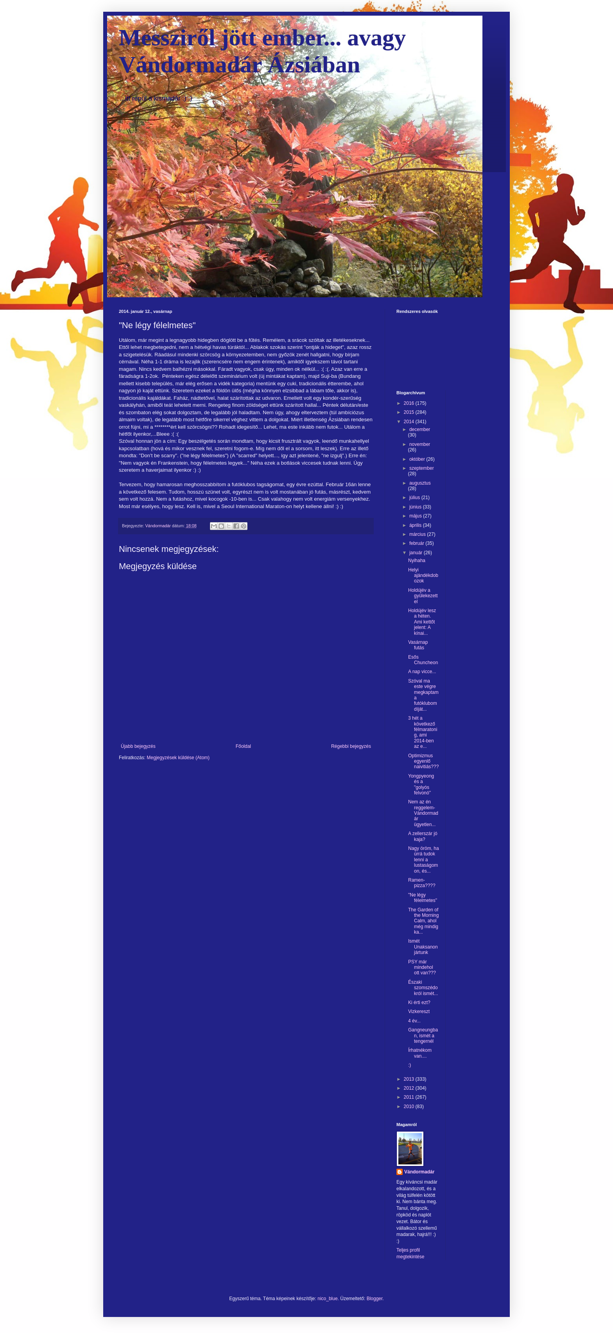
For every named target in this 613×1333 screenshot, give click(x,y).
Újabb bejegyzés (138, 746)
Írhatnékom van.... (420, 1052)
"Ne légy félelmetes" (422, 897)
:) (409, 1065)
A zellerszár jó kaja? (422, 836)
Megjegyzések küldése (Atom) (178, 757)
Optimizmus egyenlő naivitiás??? (423, 761)
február (417, 543)
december (419, 429)
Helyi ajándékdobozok (423, 575)
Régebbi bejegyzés (351, 746)
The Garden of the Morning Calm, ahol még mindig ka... (423, 921)
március (418, 534)
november (419, 444)
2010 (410, 1106)
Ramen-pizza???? (422, 882)
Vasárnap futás (418, 645)
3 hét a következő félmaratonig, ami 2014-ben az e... (422, 732)
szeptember (421, 468)
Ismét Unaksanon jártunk (423, 946)
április (416, 525)
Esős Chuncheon (423, 659)
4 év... (414, 1021)
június (416, 507)
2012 (410, 1088)
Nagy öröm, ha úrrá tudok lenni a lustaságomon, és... (423, 860)
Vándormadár (419, 1172)
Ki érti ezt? (419, 1002)
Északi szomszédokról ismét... (423, 987)
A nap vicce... (422, 671)
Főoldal (243, 746)
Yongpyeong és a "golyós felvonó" (421, 784)
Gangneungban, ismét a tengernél (423, 1035)
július (415, 497)
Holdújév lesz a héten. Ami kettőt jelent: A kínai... (422, 622)
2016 (410, 403)
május (416, 516)
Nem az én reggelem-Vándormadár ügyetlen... (423, 813)
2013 (410, 1079)
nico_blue (327, 1298)
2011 (410, 1097)
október (417, 459)
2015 (410, 412)
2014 (410, 421)
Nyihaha (416, 560)
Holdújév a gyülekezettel (423, 595)
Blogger (375, 1298)
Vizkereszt (419, 1011)
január (416, 552)
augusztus (420, 483)
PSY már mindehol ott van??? (422, 967)
